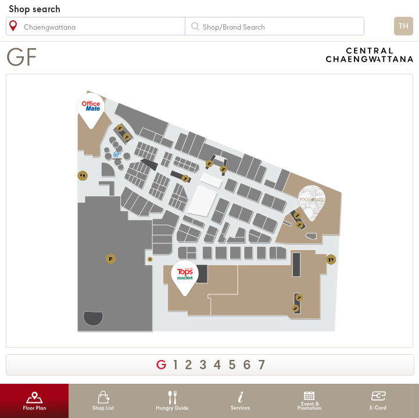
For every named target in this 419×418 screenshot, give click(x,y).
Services (240, 401)
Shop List (103, 401)
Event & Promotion (309, 401)
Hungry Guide (171, 401)
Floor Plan (34, 401)
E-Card (378, 401)
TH (404, 26)
